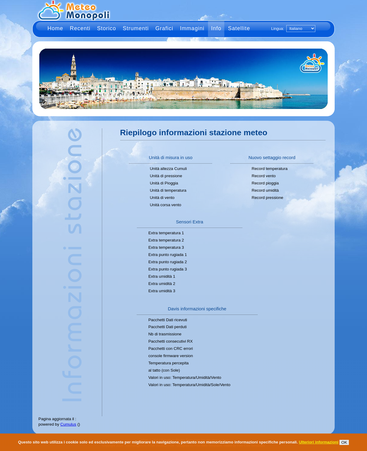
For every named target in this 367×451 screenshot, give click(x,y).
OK (344, 442)
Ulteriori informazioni (319, 442)
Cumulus (68, 424)
